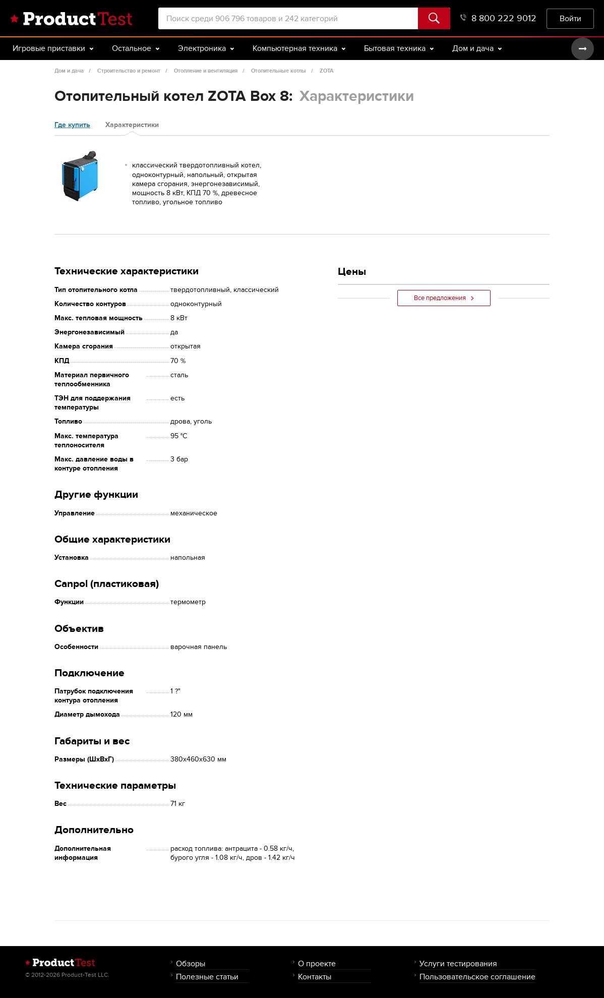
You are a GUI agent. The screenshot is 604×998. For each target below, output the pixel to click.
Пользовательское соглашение (477, 976)
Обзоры (190, 963)
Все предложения (444, 298)
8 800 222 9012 (498, 18)
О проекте (317, 963)
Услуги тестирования (458, 963)
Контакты (314, 976)
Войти (570, 18)
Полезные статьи (207, 976)
